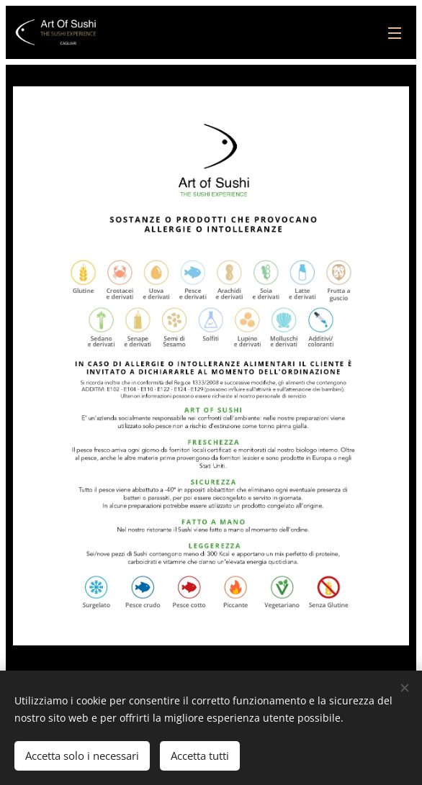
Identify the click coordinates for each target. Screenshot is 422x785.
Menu (394, 33)
